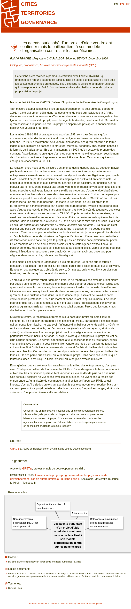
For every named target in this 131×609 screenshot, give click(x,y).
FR (128, 4)
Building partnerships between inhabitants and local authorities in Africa (44, 561)
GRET (26, 468)
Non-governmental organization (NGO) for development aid (25, 523)
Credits (63, 603)
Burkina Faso (15, 588)
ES (122, 4)
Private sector (79, 513)
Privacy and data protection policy (85, 603)
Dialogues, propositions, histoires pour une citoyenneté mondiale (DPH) (53, 65)
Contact (53, 603)
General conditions (38, 603)
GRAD (13, 448)
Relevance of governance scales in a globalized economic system (104, 523)
